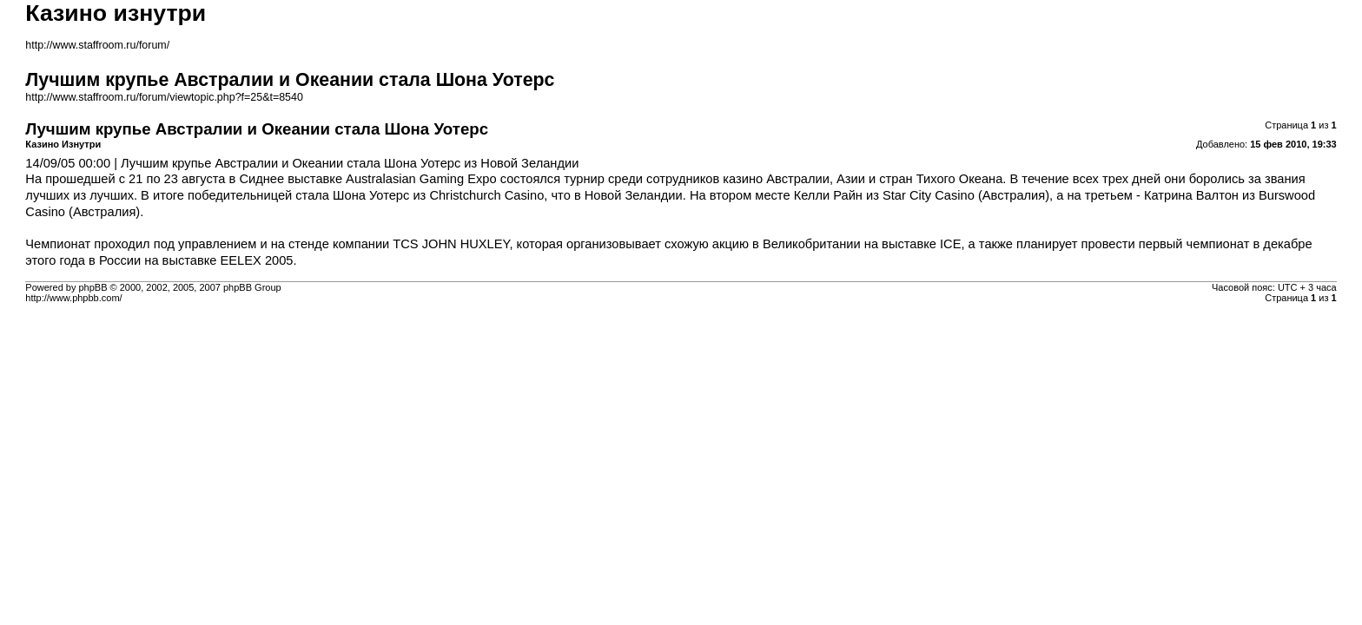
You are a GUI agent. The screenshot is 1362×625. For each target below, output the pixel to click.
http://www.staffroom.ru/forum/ (97, 45)
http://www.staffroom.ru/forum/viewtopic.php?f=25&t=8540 (164, 97)
